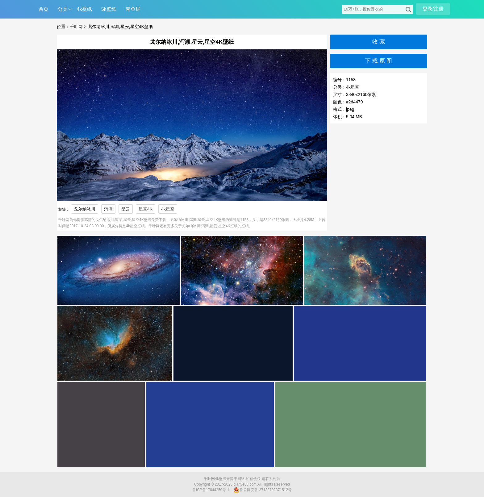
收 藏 (378, 42)
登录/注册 (433, 8)
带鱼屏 (133, 9)
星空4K (145, 209)
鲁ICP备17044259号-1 (210, 490)
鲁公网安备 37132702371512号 (262, 490)
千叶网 (76, 26)
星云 (125, 209)
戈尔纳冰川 (84, 209)
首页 (43, 9)
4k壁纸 (84, 9)
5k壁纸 (108, 9)
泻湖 (108, 209)
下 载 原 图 (378, 61)
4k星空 (167, 209)
